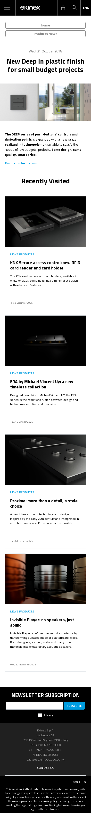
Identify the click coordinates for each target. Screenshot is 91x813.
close (76, 782)
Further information (21, 163)
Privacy (48, 715)
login (63, 8)
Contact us (45, 767)
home (45, 25)
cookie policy (49, 801)
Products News (45, 33)
